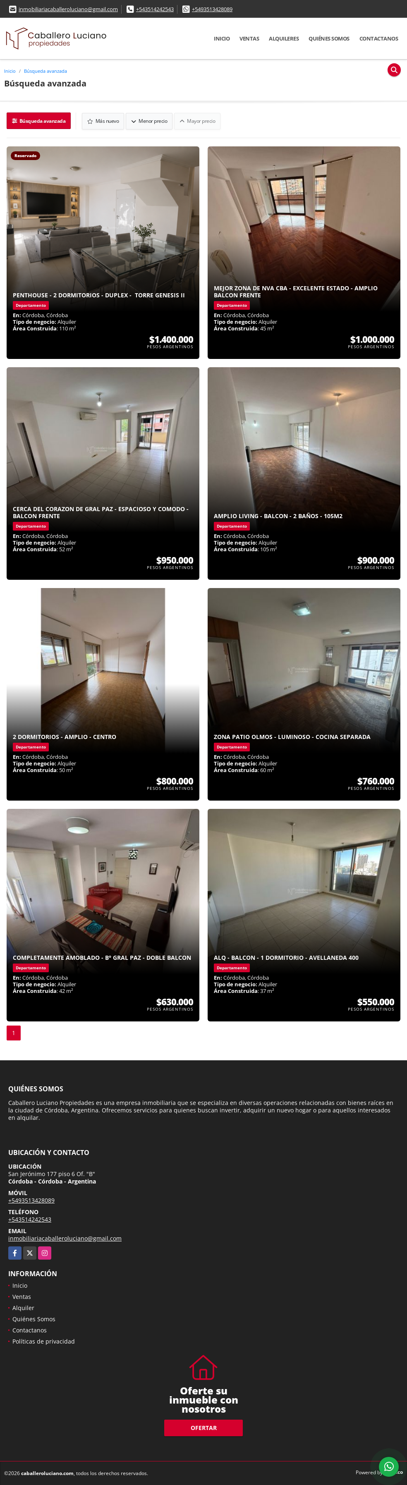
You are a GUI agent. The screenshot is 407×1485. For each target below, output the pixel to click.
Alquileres (284, 38)
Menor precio (150, 120)
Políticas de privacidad (43, 1341)
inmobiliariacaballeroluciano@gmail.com (68, 9)
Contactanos (378, 38)
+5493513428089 (212, 9)
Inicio (222, 38)
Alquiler (23, 1307)
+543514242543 (155, 9)
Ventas (249, 38)
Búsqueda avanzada (45, 71)
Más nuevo (104, 120)
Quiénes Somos (329, 38)
